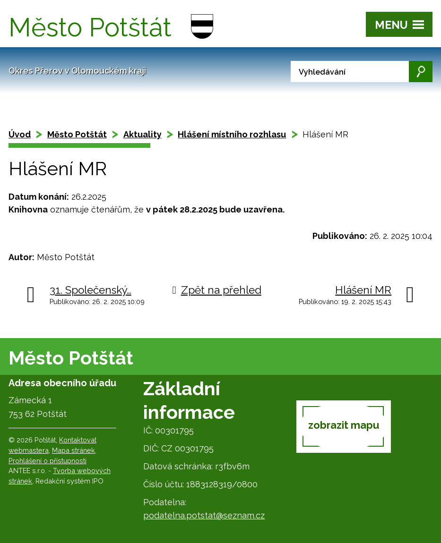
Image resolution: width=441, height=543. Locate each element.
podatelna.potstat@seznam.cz (204, 515)
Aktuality (142, 134)
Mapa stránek (73, 450)
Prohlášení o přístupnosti (47, 461)
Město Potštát (77, 134)
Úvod (20, 134)
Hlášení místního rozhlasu (232, 134)
